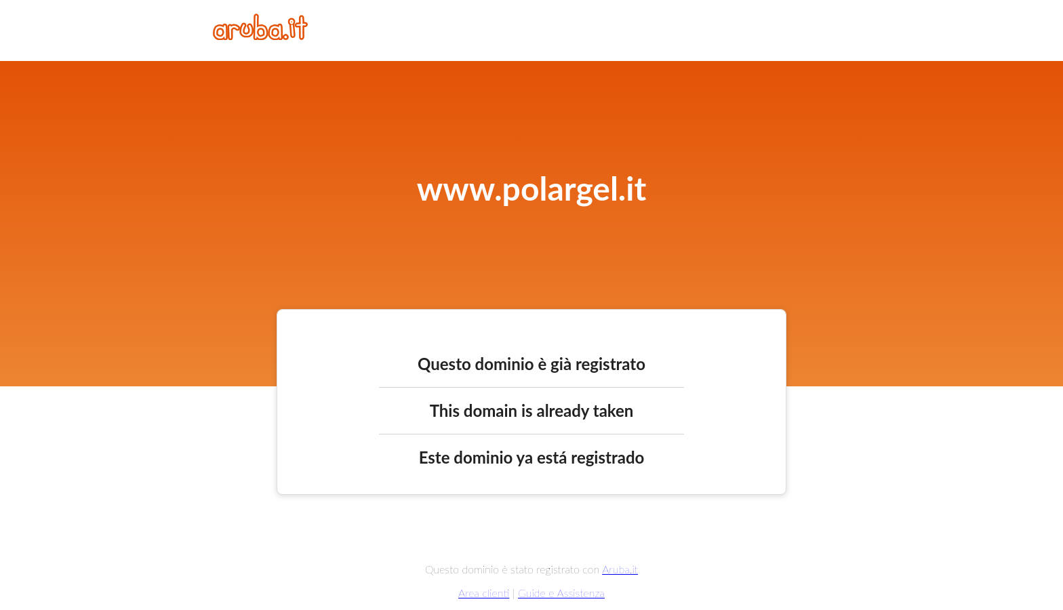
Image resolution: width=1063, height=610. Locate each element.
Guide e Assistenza (561, 592)
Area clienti (483, 592)
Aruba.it (620, 569)
